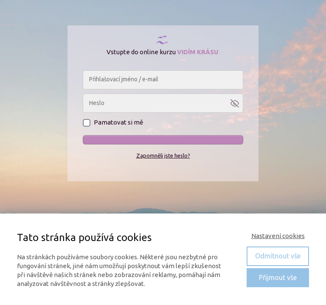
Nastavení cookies (278, 235)
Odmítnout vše (278, 256)
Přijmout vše (278, 277)
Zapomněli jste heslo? (163, 155)
